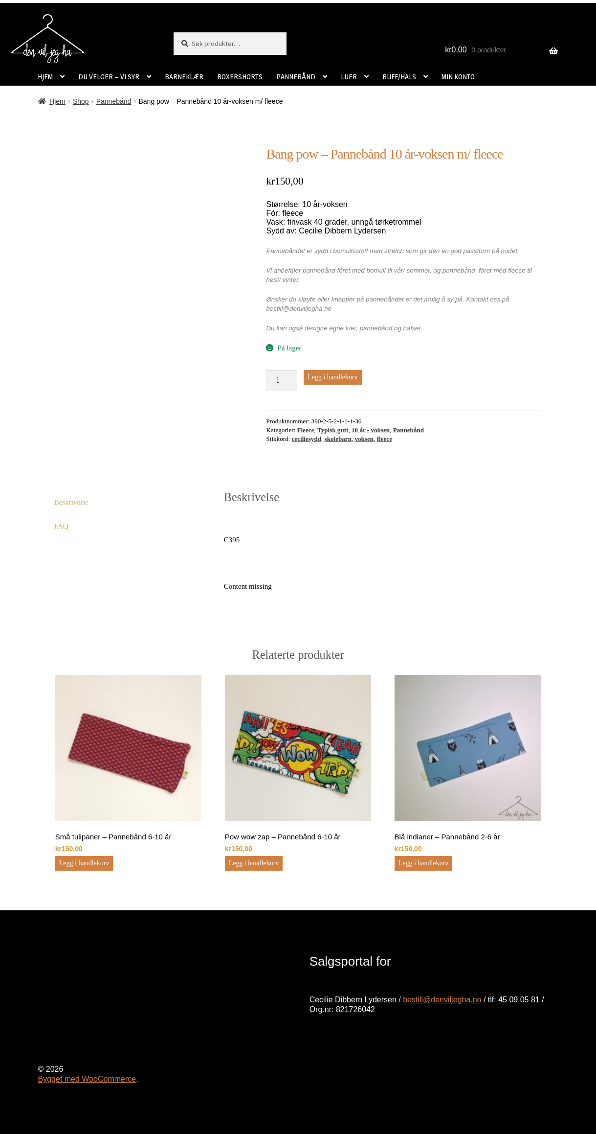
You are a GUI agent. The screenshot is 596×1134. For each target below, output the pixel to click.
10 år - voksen (371, 430)
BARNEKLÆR (184, 76)
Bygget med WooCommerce (87, 1079)
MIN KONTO (458, 76)
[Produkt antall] (281, 380)
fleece (384, 438)
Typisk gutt (333, 430)
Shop (81, 101)
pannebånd (376, 328)
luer (351, 328)
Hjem (57, 101)
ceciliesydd (306, 438)
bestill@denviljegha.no (442, 999)
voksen (364, 438)
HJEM (45, 76)
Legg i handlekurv (333, 377)
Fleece (305, 430)
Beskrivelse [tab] (71, 502)
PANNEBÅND (295, 76)
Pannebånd (114, 101)
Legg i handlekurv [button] (84, 863)
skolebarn (338, 438)
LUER (349, 76)
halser (412, 328)
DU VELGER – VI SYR (108, 76)
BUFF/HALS (399, 76)
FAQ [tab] (61, 526)
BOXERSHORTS (240, 76)
